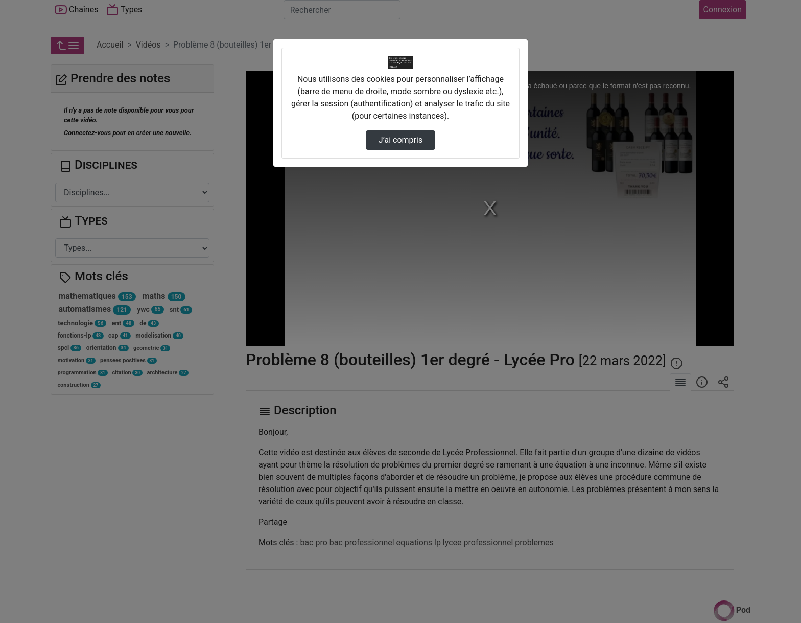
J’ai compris (400, 140)
